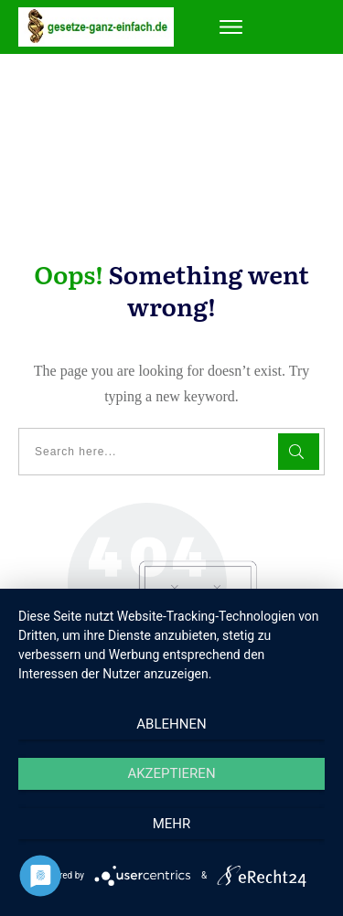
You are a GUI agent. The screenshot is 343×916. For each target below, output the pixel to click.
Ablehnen (171, 724)
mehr (172, 823)
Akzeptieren (171, 773)
